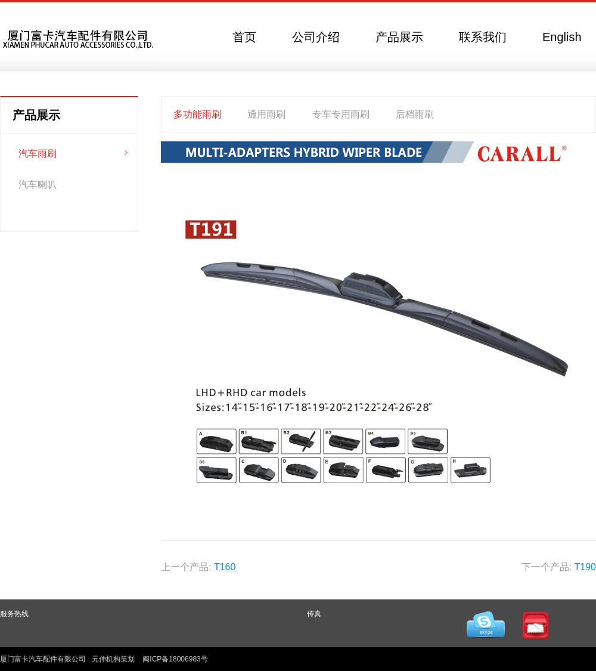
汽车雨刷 (37, 154)
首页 (244, 37)
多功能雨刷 (197, 114)
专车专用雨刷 (341, 114)
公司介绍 (316, 37)
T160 (224, 567)
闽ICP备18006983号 (174, 659)
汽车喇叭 (37, 185)
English (562, 37)
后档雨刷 (415, 114)
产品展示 (399, 37)
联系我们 (483, 37)
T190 (585, 567)
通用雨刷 (266, 114)
